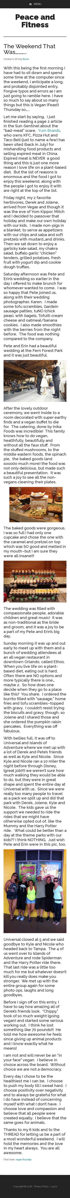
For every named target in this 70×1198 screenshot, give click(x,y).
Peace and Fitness (35, 20)
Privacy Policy (41, 1186)
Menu (37, 4)
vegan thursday (23, 1159)
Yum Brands (49, 130)
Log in (53, 1186)
